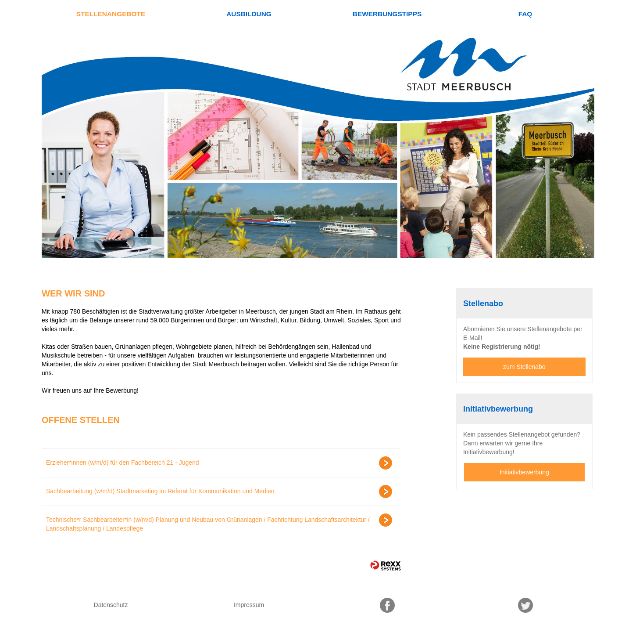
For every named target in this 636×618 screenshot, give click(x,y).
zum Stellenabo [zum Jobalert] (524, 366)
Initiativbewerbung (524, 472)
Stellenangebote (110, 14)
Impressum (249, 604)
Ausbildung (249, 14)
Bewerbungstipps (387, 14)
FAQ (525, 14)
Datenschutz (111, 604)
